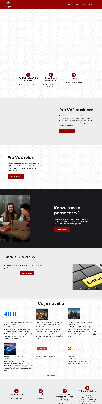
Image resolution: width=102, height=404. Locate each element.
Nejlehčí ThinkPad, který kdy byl (46, 356)
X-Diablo (71, 356)
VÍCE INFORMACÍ (15, 176)
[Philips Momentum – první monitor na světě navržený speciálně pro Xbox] (42, 314)
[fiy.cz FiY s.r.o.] (9, 4)
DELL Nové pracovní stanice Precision (80, 322)
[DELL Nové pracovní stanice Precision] (74, 314)
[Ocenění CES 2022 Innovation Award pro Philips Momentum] (10, 314)
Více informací (67, 131)
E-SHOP (84, 4)
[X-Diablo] (74, 349)
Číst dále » (14, 338)
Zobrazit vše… (51, 376)
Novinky (67, 4)
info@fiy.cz (40, 398)
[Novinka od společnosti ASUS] (10, 349)
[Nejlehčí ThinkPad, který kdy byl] (42, 349)
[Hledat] (95, 4)
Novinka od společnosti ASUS (14, 356)
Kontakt (90, 4)
